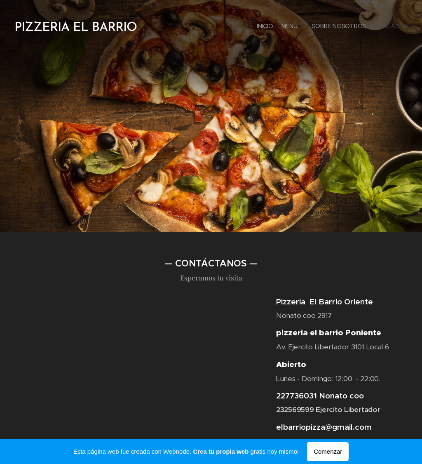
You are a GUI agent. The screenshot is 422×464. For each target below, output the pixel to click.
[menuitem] (378, 26)
